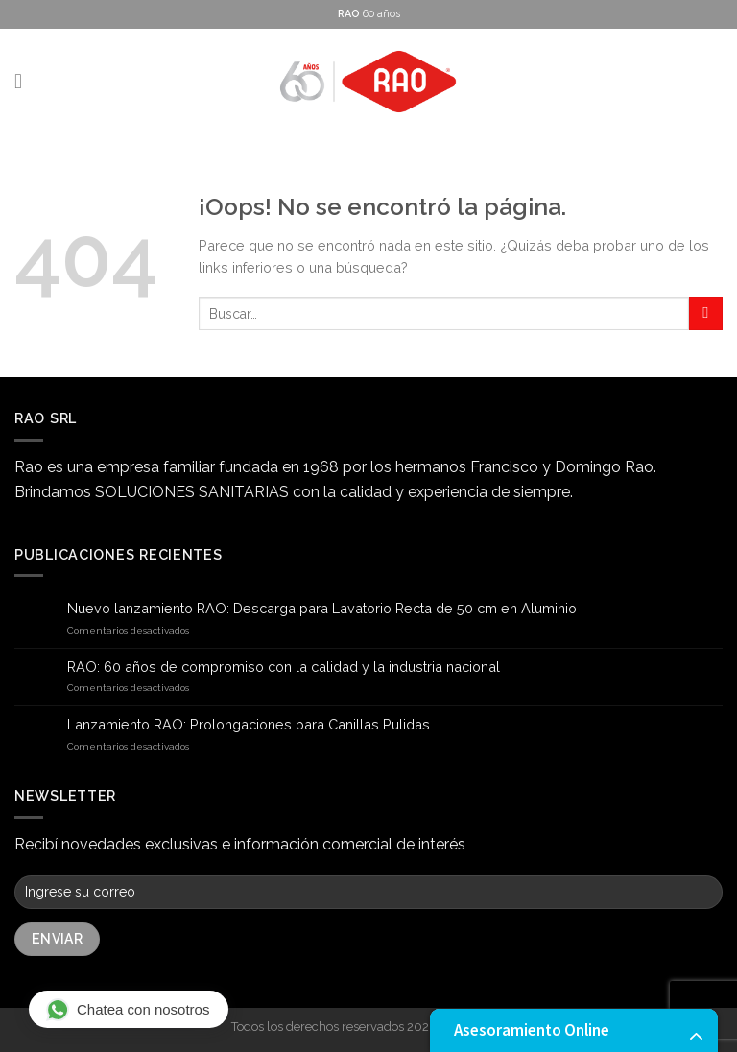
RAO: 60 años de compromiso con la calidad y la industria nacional (283, 666)
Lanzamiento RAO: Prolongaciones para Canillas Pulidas (248, 724)
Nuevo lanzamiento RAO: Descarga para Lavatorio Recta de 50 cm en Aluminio (322, 608)
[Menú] (25, 82)
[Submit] (706, 314)
